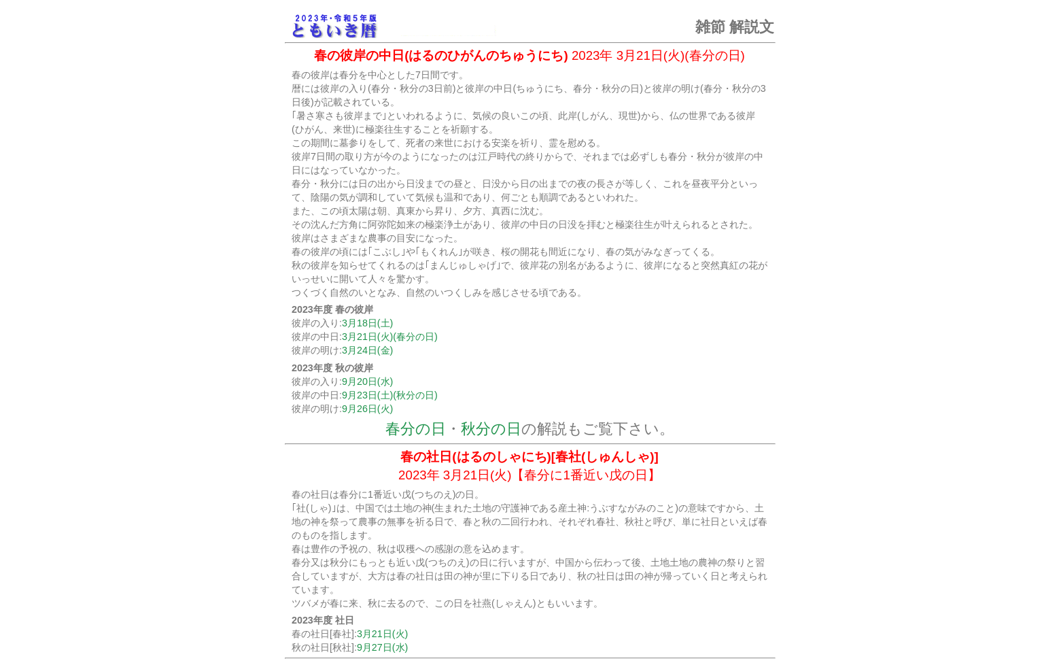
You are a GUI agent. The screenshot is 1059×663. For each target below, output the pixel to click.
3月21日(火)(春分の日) (390, 336)
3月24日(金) (367, 350)
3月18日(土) (367, 323)
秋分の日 (491, 428)
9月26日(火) (367, 408)
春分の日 (415, 428)
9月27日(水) (382, 647)
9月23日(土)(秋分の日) (390, 395)
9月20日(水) (367, 381)
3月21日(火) (382, 633)
